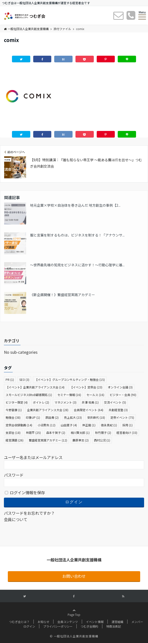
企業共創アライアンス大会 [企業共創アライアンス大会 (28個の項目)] (47, 410)
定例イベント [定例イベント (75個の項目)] (122, 417)
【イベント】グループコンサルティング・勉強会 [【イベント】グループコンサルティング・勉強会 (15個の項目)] (70, 379)
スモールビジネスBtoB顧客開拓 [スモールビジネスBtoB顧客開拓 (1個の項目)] (29, 395)
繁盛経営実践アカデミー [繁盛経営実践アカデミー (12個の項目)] (48, 440)
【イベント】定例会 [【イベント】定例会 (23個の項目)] (86, 387)
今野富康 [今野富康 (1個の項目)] (14, 410)
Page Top (74, 619)
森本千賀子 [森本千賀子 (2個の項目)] (55, 432)
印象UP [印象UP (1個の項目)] (33, 417)
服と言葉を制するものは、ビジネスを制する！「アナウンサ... (77, 235)
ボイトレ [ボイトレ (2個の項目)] (41, 402)
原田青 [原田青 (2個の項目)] (52, 417)
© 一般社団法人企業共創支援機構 (74, 636)
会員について (15, 519)
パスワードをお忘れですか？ (29, 513)
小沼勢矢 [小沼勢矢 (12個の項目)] (46, 425)
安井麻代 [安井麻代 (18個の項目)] (96, 417)
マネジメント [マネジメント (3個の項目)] (65, 402)
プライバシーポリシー (58, 626)
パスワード (13, 475)
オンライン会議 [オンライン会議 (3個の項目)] (120, 387)
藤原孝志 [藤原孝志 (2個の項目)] (81, 440)
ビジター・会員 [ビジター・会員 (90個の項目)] (123, 395)
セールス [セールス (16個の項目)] (95, 395)
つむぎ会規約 (89, 626)
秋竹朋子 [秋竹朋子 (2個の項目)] (103, 432)
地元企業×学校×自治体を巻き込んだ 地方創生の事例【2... (75, 205)
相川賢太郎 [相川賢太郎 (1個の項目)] (80, 432)
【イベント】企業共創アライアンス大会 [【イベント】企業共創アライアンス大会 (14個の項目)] (35, 387)
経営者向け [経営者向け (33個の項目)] (126, 432)
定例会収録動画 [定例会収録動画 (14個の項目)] (19, 425)
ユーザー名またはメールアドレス (33, 457)
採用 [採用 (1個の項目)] (127, 425)
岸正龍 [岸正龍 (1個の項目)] (88, 425)
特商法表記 (113, 626)
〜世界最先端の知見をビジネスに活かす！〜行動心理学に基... (77, 264)
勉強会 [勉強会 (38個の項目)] (13, 417)
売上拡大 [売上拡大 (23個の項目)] (73, 417)
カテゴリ (12, 340)
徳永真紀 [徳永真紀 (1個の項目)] (109, 425)
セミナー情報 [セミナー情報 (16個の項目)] (69, 395)
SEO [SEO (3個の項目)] (24, 379)
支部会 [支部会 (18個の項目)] (13, 432)
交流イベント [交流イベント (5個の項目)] (115, 402)
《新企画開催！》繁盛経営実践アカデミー (62, 294)
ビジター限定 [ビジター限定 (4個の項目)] (17, 402)
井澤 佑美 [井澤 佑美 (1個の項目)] (90, 402)
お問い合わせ (74, 576)
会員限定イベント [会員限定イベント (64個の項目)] (88, 410)
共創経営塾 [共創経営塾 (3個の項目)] (118, 410)
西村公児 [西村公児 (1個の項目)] (102, 440)
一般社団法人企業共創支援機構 (26, 29)
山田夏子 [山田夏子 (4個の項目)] (69, 425)
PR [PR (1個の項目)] (10, 379)
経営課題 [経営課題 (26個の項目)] (14, 440)
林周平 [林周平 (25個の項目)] (33, 432)
